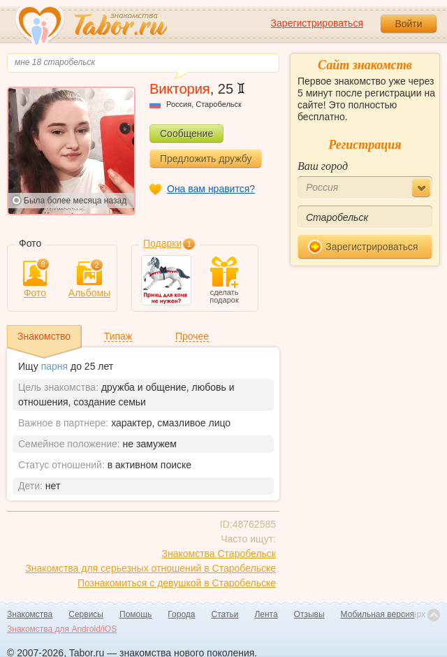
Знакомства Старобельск (218, 553)
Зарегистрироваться (317, 23)
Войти (408, 23)
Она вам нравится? (211, 188)
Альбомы (89, 279)
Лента (265, 614)
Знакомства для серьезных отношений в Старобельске (150, 568)
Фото (35, 279)
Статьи (225, 614)
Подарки (162, 243)
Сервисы (85, 614)
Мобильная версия (378, 614)
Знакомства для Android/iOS (62, 629)
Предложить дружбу (205, 158)
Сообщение (186, 133)
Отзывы (309, 614)
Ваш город (323, 166)
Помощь (135, 614)
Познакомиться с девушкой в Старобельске (177, 583)
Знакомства (29, 614)
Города (181, 614)
